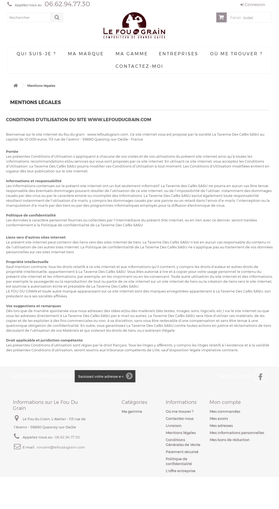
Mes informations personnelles (237, 432)
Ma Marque (86, 53)
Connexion (252, 4)
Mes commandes (225, 411)
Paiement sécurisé (182, 451)
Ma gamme (132, 53)
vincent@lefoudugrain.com (61, 447)
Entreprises (178, 53)
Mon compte (225, 402)
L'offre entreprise (180, 470)
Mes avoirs (219, 418)
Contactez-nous (179, 418)
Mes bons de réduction (230, 439)
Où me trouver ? (236, 53)
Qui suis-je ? (36, 53)
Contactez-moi (139, 66)
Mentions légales (181, 432)
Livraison (173, 425)
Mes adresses (221, 425)
